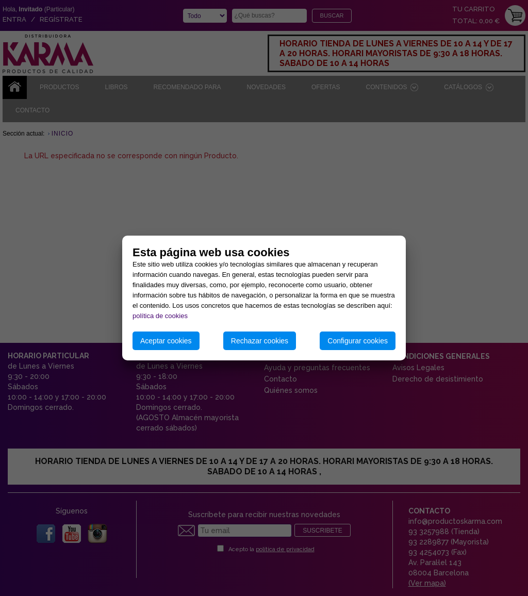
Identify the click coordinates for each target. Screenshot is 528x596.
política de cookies (160, 316)
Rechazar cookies (259, 341)
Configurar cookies (357, 341)
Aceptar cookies (166, 341)
